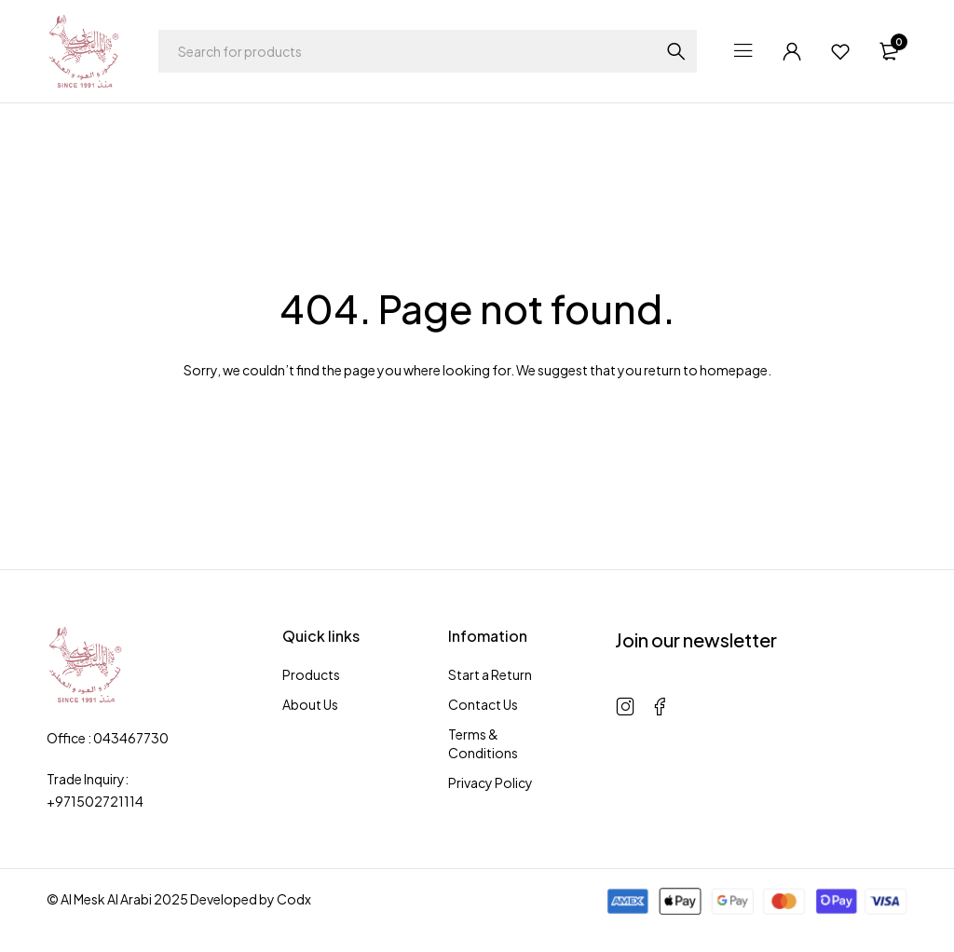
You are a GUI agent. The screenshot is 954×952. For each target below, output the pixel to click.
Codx (294, 899)
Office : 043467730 (108, 737)
